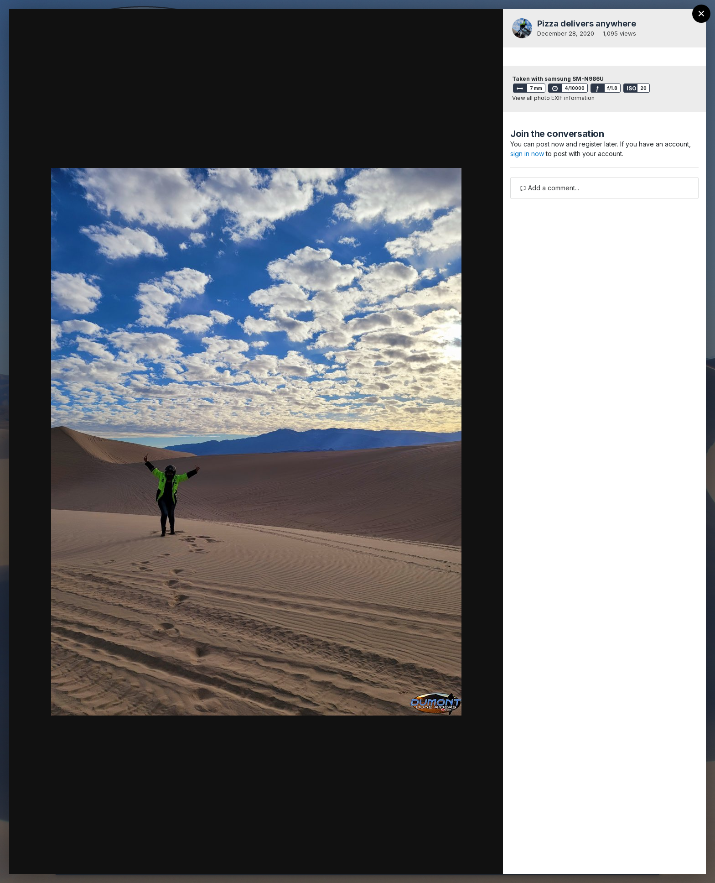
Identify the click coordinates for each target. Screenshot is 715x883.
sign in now (527, 153)
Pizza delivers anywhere (586, 23)
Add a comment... (549, 188)
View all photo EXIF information (553, 97)
